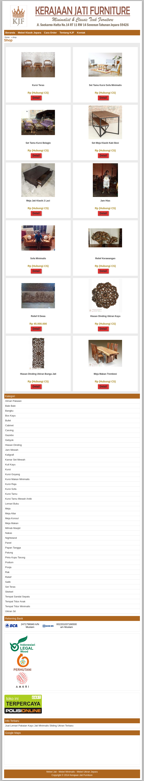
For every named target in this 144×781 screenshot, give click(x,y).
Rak (7, 572)
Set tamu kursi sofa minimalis (105, 85)
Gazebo (9, 435)
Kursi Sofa (10, 489)
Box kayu (10, 415)
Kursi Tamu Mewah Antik (18, 498)
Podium (9, 562)
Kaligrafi (9, 454)
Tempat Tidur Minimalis (17, 606)
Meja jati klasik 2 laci (38, 200)
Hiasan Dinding (13, 445)
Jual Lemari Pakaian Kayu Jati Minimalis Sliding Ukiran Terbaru (39, 725)
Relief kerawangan (105, 258)
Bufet (8, 420)
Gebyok (9, 440)
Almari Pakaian (13, 401)
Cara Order (50, 32)
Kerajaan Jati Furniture (81, 775)
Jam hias (105, 200)
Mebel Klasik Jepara (29, 32)
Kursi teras (38, 85)
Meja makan (12, 523)
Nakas (8, 533)
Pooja (8, 567)
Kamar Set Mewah (15, 459)
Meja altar (10, 513)
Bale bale (10, 405)
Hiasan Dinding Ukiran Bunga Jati (38, 374)
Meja (7, 508)
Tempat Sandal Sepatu (17, 596)
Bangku (9, 410)
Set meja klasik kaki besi (105, 143)
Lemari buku (12, 503)
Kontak (81, 32)
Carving (9, 430)
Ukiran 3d (10, 611)
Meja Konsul (12, 518)
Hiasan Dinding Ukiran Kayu (105, 316)
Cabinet (9, 425)
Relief (8, 577)
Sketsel (9, 591)
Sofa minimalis (38, 258)
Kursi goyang (12, 474)
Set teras (10, 586)
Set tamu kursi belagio (38, 143)
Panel (8, 542)
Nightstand (11, 537)
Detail (36, 97)
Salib (8, 581)
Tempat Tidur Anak (15, 601)
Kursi (8, 469)
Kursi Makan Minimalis (17, 479)
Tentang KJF (67, 32)
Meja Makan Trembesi (105, 374)
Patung (9, 552)
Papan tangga (13, 547)
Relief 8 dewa (38, 316)
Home (7, 37)
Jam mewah (11, 449)
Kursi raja (10, 484)
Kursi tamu (11, 493)
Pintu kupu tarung (15, 557)
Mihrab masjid (12, 528)
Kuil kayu (10, 464)
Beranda (10, 32)
